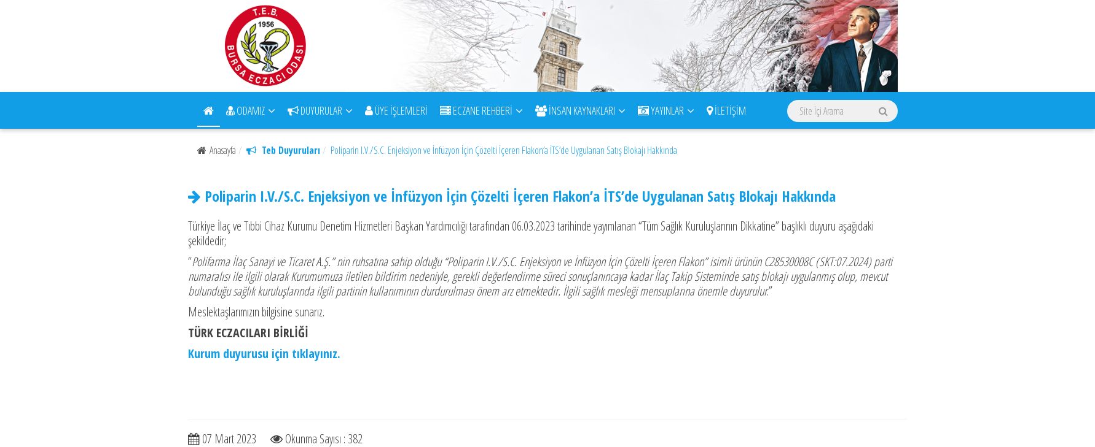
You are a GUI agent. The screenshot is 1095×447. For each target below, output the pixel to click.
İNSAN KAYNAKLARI (580, 110)
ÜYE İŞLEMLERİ (396, 110)
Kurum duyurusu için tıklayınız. (264, 353)
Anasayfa (216, 150)
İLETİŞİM (726, 110)
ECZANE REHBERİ (481, 110)
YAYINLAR (666, 110)
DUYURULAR (320, 110)
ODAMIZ (250, 110)
